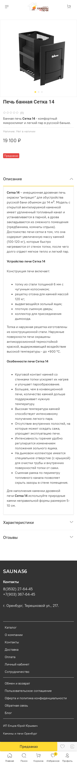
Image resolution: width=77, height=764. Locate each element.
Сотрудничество (17, 672)
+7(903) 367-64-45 (19, 594)
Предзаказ (29, 746)
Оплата (10, 657)
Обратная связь (16, 705)
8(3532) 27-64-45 (18, 589)
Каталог (11, 627)
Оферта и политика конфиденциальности (36, 698)
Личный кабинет (17, 664)
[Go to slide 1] (35, 92)
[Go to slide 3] (42, 92)
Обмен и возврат (17, 683)
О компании (14, 635)
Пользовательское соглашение (28, 691)
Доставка (11, 649)
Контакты (12, 642)
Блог (8, 713)
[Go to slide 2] (38, 92)
